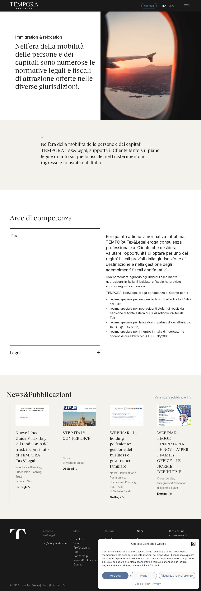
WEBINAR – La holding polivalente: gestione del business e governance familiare (124, 449)
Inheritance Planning (28, 467)
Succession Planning (29, 472)
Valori (76, 543)
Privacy (156, 583)
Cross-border (165, 478)
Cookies (36, 585)
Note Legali (55, 585)
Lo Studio (79, 539)
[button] (193, 544)
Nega (143, 575)
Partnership (80, 556)
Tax (112, 486)
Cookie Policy (143, 583)
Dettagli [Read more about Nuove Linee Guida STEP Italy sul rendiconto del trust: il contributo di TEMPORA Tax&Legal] (21, 487)
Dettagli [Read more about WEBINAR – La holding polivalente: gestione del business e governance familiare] (115, 497)
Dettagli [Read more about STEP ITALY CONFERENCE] (68, 468)
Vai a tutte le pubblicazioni (173, 397)
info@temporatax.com (55, 543)
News (66, 458)
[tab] (100, 234)
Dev (65, 585)
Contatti (78, 564)
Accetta (115, 575)
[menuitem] (165, 5)
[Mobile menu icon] (186, 5)
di (24, 481)
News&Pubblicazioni (86, 560)
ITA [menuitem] (164, 5)
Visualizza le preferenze (177, 575)
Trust (19, 476)
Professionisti (81, 547)
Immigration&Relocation (171, 483)
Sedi (76, 551)
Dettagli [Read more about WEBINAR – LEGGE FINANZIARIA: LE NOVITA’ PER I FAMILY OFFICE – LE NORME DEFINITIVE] (162, 493)
